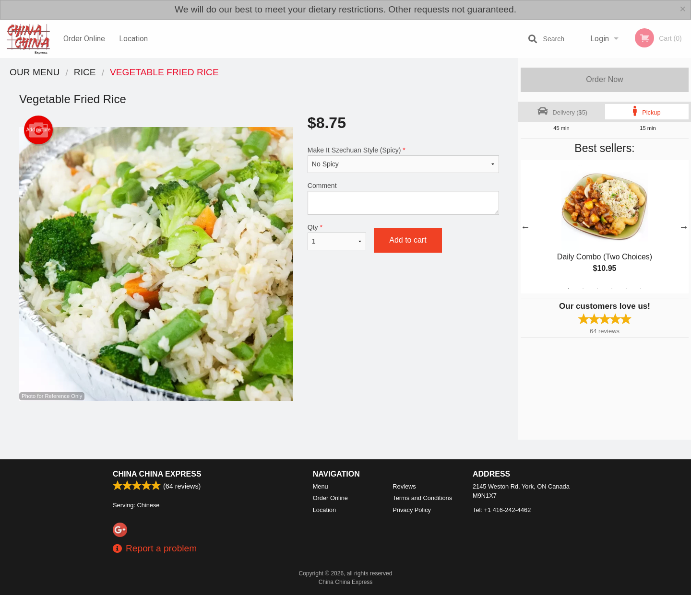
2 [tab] (583, 288)
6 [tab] (640, 288)
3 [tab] (597, 288)
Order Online (84, 38)
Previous (525, 227)
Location (133, 38)
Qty (337, 236)
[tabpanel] (604, 227)
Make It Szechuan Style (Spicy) (403, 159)
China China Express (157, 474)
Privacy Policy (412, 509)
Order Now (604, 79)
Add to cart (407, 240)
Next (684, 227)
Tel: (502, 509)
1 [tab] (568, 288)
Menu (320, 486)
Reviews (404, 486)
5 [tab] (626, 288)
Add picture (38, 130)
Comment (403, 198)
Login (599, 38)
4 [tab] (612, 288)
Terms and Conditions (422, 498)
